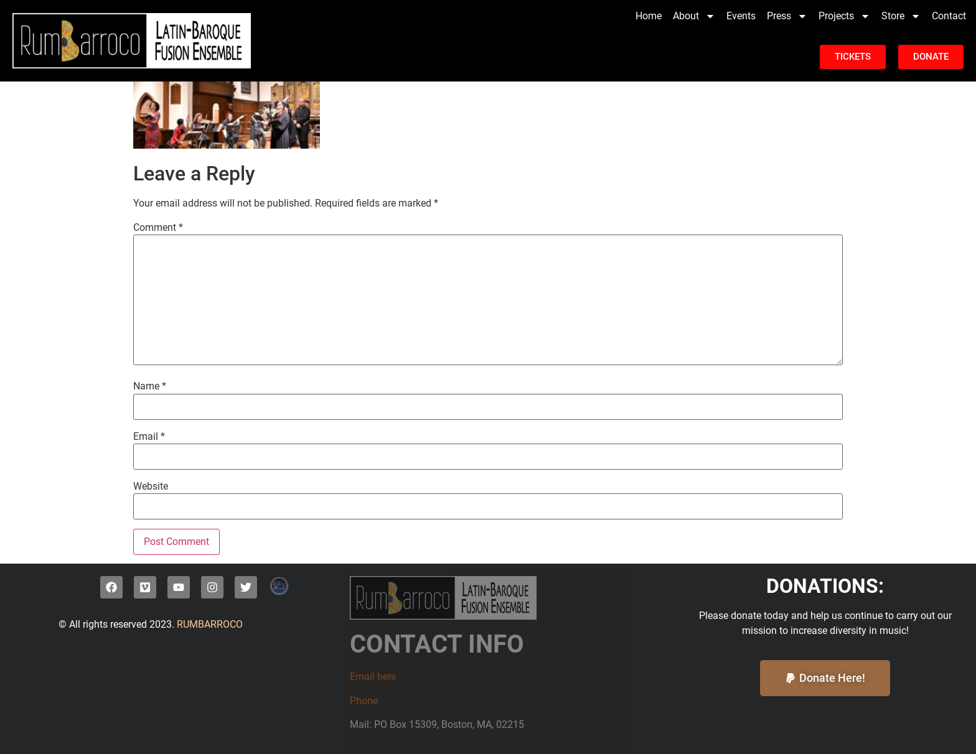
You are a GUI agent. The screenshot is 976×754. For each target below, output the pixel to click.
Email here (373, 676)
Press (787, 16)
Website (150, 486)
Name (149, 386)
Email (149, 437)
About (694, 16)
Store (901, 16)
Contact (949, 16)
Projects (844, 16)
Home (649, 16)
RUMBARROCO (208, 624)
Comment (158, 228)
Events (741, 16)
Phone (364, 701)
